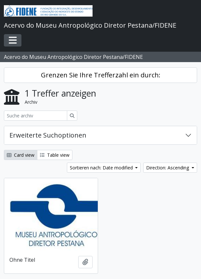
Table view (54, 155)
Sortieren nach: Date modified (102, 168)
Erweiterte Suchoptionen (47, 135)
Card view (20, 155)
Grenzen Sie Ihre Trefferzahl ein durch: (100, 75)
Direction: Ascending (168, 168)
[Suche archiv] (35, 116)
